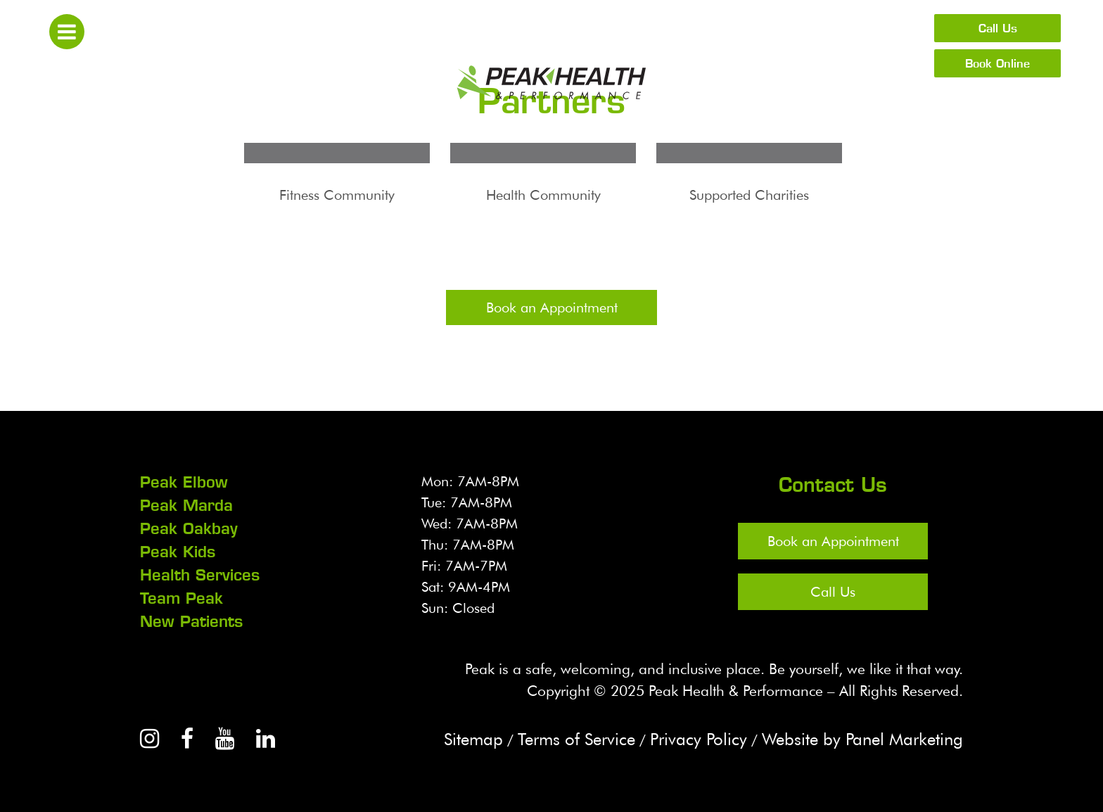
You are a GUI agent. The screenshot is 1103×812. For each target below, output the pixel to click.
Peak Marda (186, 505)
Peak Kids (177, 552)
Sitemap (473, 739)
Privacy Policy (698, 739)
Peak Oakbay (189, 528)
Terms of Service (576, 739)
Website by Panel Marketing (862, 739)
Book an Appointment (552, 307)
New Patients (191, 621)
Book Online (997, 63)
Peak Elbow (184, 482)
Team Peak (181, 598)
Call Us (997, 28)
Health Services (200, 575)
